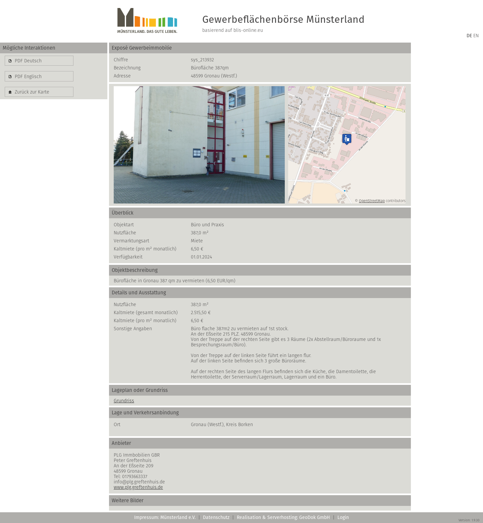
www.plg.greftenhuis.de (138, 487)
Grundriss (124, 400)
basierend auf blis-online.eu (232, 30)
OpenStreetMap (372, 201)
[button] (39, 61)
